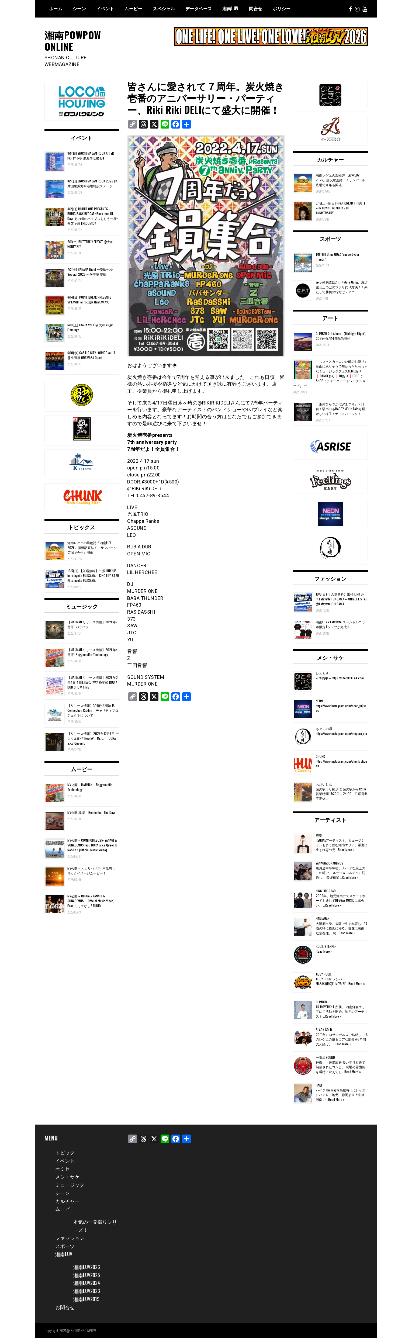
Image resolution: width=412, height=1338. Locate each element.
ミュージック (81, 606)
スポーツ (330, 238)
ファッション (330, 578)
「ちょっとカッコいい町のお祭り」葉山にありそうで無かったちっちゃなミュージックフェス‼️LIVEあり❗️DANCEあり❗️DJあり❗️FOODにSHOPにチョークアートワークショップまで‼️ (330, 373)
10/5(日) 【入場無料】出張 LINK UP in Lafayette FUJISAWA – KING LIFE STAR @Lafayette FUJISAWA (93, 575)
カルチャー (330, 159)
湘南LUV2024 (86, 1282)
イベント (105, 8)
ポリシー (281, 8)
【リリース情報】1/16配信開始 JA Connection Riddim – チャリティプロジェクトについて (92, 710)
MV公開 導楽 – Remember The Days (91, 812)
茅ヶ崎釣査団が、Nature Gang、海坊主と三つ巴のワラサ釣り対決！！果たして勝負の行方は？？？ (342, 287)
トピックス (81, 527)
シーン (79, 8)
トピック (65, 1152)
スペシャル (164, 8)
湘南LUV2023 (86, 1290)
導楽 (319, 835)
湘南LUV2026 (86, 1266)
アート (330, 318)
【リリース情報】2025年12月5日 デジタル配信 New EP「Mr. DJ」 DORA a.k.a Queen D (93, 738)
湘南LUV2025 (86, 1274)
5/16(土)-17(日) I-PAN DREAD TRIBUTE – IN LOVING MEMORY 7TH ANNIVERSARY (340, 208)
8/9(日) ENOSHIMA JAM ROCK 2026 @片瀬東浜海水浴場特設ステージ (92, 183)
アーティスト (330, 819)
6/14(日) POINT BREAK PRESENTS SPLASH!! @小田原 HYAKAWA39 (89, 299)
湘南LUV (63, 1253)
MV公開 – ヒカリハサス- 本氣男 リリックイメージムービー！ (91, 870)
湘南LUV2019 (86, 1298)
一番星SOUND (325, 1057)
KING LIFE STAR (326, 890)
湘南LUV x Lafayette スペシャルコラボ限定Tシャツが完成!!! (340, 624)
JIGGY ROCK (323, 974)
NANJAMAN (323, 918)
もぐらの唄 (324, 728)
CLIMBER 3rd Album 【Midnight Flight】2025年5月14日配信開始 (341, 336)
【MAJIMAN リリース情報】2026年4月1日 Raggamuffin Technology (92, 652)
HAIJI (319, 1085)
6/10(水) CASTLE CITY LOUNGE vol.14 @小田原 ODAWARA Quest (91, 355)
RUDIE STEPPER (326, 946)
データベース (198, 8)
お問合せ (65, 1307)
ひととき (322, 673)
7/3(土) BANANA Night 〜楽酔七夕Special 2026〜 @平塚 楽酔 (90, 271)
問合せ (255, 8)
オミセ (62, 1168)
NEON (319, 701)
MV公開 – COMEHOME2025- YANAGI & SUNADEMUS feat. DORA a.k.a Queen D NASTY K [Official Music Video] (92, 845)
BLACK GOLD (324, 1029)
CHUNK (320, 756)
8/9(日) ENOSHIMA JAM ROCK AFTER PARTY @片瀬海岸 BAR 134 (90, 155)
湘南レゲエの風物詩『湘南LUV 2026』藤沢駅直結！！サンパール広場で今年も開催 (92, 547)
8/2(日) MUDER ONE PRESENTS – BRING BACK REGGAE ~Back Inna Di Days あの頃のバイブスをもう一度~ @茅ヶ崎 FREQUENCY (92, 216)
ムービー (133, 8)
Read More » (346, 849)
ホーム (56, 8)
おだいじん (324, 784)
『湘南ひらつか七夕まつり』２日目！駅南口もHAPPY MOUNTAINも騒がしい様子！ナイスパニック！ (340, 409)
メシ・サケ (330, 657)
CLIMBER (321, 1002)
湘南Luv (230, 8)
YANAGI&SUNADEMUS (329, 863)
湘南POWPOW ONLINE (72, 40)
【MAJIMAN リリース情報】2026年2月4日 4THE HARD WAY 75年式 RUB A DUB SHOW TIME (92, 682)
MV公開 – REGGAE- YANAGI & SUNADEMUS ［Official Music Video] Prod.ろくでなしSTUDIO (91, 901)
